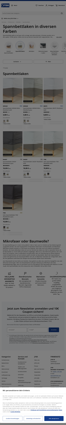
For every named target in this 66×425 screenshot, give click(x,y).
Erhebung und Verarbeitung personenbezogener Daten (46, 410)
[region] (33, 405)
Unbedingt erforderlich (33, 418)
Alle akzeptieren (54, 418)
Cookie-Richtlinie (15, 412)
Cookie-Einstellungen (12, 418)
